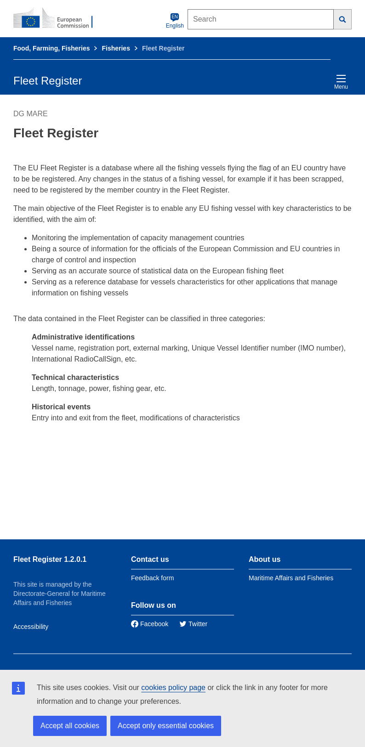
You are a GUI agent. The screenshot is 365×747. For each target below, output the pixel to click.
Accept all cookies (69, 726)
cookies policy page (173, 687)
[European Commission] (58, 18)
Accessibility (30, 626)
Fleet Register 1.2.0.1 (49, 559)
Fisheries (116, 48)
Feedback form (152, 578)
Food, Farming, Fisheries (51, 48)
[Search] (343, 19)
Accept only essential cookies (166, 726)
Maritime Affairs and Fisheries (291, 578)
